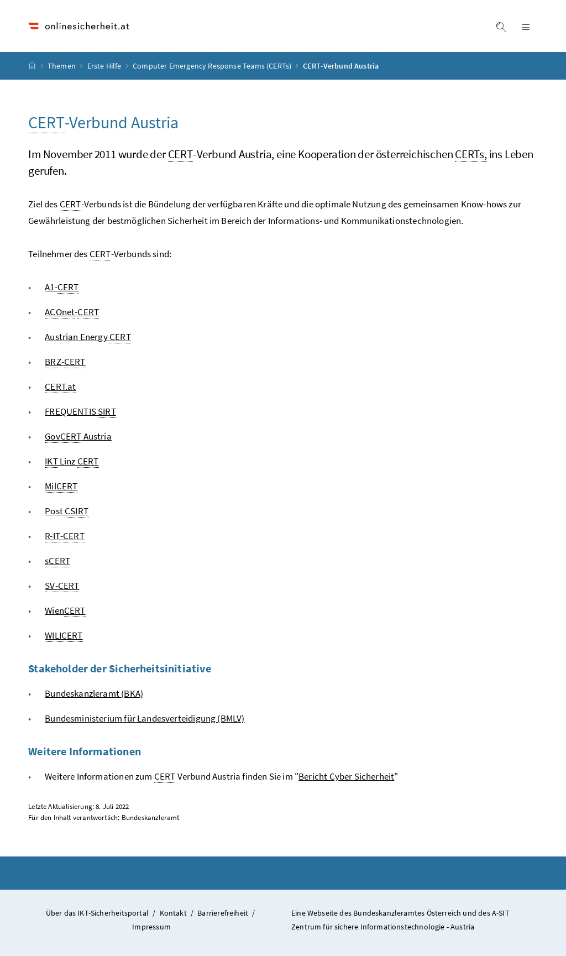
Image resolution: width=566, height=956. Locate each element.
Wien (65, 610)
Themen (62, 66)
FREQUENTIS (80, 411)
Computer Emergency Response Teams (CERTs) (213, 66)
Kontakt (173, 913)
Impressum (151, 927)
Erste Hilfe (105, 66)
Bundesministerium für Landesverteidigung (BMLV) (144, 718)
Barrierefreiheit (222, 913)
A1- (61, 287)
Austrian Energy (88, 337)
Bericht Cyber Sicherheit (346, 776)
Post (66, 511)
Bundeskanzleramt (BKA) (94, 693)
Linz (71, 461)
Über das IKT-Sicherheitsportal (97, 913)
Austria (78, 436)
